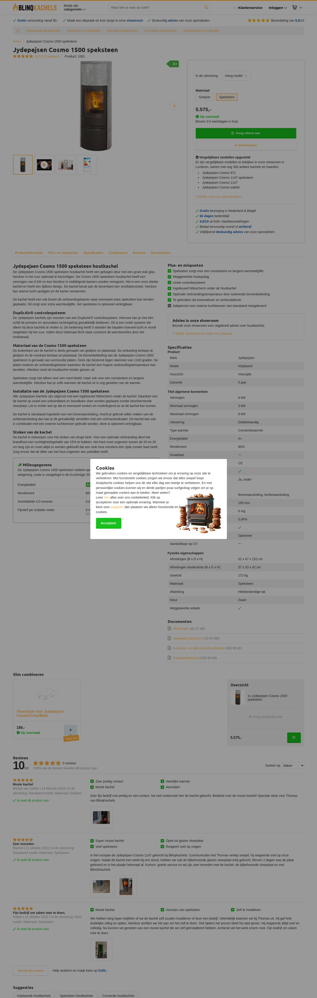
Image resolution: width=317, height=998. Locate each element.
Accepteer (108, 523)
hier (106, 497)
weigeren (117, 507)
